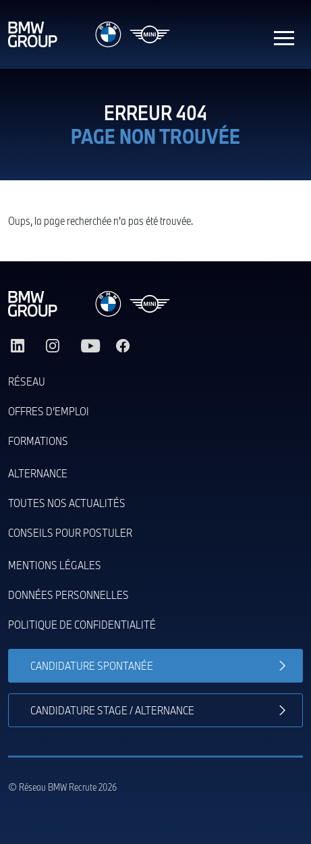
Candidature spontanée (91, 665)
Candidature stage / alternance (112, 710)
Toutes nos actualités (66, 503)
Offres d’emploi (48, 411)
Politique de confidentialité (82, 624)
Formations (38, 440)
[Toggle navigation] (284, 34)
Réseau (26, 381)
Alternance (37, 473)
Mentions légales (54, 565)
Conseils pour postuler (70, 532)
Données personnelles (68, 594)
